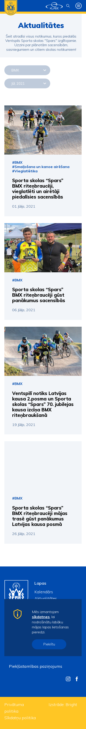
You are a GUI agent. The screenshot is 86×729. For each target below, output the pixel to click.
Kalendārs (43, 591)
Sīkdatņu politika (20, 717)
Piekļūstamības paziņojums (35, 666)
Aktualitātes (45, 598)
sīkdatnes (41, 616)
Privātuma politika (14, 708)
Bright (71, 704)
